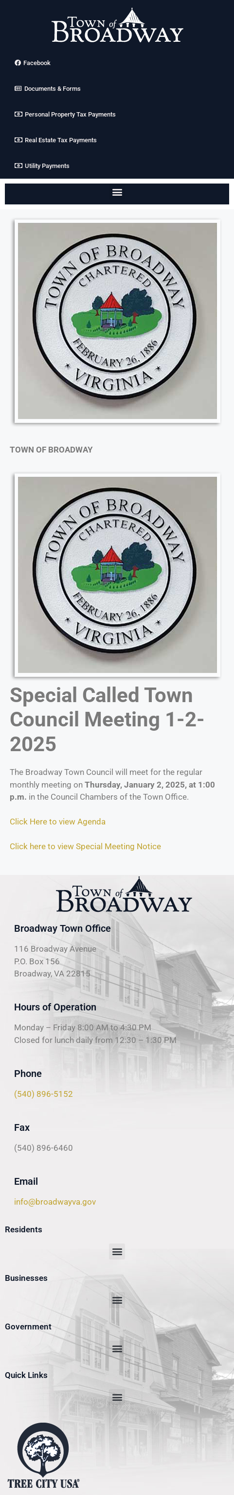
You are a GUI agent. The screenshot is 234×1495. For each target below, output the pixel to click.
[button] (117, 192)
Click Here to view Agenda (58, 821)
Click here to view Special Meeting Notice (85, 846)
